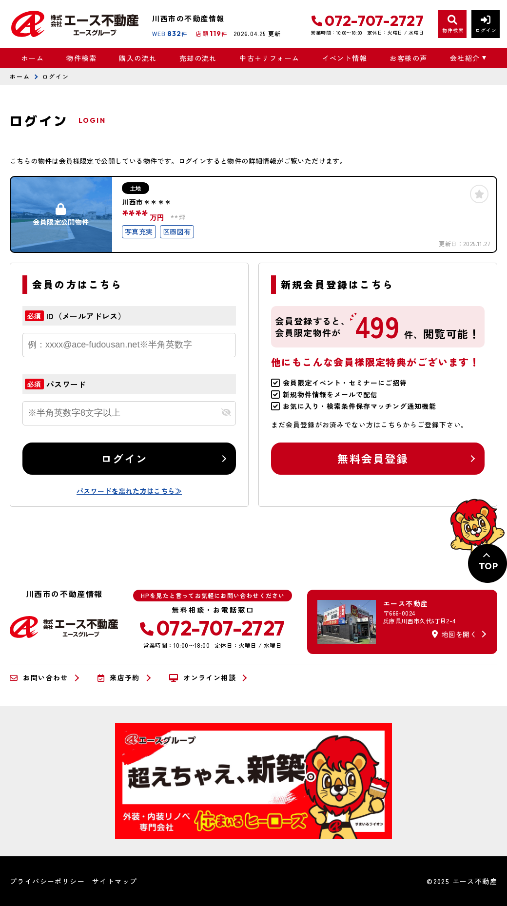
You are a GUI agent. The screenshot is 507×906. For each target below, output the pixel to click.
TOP (488, 566)
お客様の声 (408, 58)
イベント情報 (344, 58)
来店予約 (119, 678)
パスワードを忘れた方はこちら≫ (129, 491)
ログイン (124, 458)
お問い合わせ (39, 678)
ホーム (32, 58)
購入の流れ (137, 58)
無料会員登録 (372, 458)
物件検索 (81, 58)
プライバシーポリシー (47, 881)
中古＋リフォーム (269, 58)
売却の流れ (198, 58)
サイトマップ (114, 881)
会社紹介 (465, 58)
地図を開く (454, 634)
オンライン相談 (202, 678)
